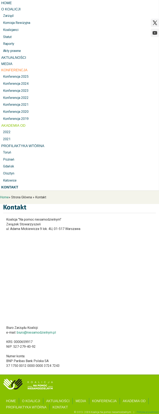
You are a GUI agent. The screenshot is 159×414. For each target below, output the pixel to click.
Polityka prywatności (148, 412)
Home (4, 197)
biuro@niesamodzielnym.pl (36, 332)
